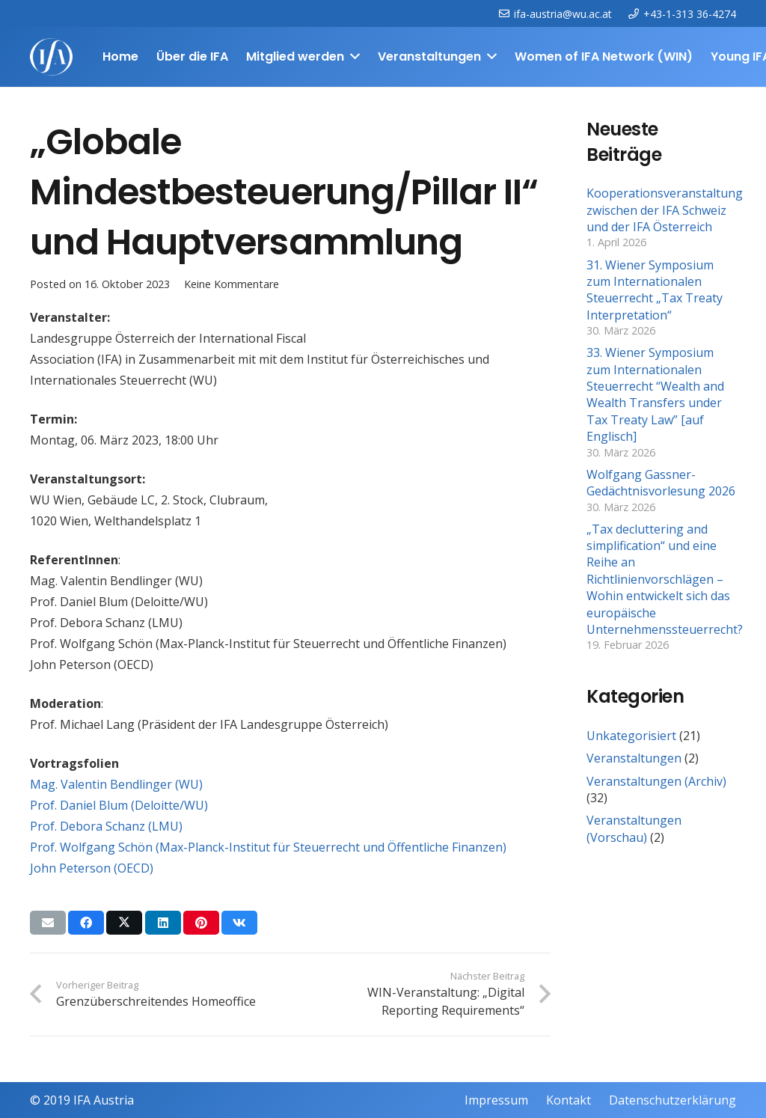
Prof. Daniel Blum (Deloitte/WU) (119, 805)
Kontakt (568, 1100)
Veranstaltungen (633, 758)
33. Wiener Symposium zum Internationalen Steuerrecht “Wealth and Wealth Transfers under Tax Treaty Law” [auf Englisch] (655, 394)
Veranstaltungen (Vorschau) (633, 828)
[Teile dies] (86, 923)
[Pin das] (201, 923)
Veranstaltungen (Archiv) (656, 781)
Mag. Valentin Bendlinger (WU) (116, 784)
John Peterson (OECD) (91, 868)
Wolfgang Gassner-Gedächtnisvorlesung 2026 (660, 482)
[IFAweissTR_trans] (51, 57)
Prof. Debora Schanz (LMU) (106, 826)
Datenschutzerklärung (672, 1100)
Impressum (496, 1100)
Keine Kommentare (231, 284)
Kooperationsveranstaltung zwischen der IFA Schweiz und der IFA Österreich (664, 210)
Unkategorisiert (631, 735)
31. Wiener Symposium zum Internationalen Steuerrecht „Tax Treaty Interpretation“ (654, 290)
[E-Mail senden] (48, 923)
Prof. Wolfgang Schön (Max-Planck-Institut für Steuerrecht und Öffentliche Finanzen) (268, 847)
